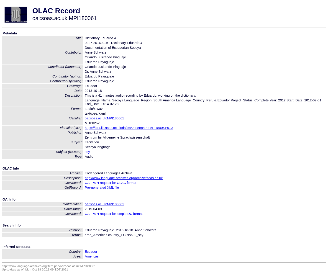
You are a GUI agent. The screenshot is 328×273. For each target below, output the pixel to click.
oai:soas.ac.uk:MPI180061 (104, 118)
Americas (92, 256)
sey (87, 152)
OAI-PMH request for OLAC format (110, 183)
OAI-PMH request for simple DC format (114, 214)
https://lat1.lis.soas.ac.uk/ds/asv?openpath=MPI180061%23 (129, 128)
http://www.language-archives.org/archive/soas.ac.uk (124, 178)
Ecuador (91, 251)
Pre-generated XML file (102, 187)
